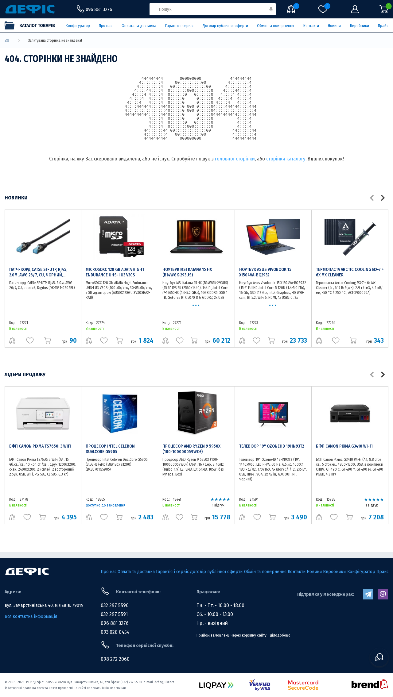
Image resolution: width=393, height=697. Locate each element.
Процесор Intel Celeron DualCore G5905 (110, 449)
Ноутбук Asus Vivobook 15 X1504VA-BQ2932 (265, 272)
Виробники (359, 25)
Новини (334, 25)
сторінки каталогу (285, 159)
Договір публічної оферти (225, 25)
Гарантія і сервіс (179, 25)
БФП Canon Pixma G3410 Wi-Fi (344, 446)
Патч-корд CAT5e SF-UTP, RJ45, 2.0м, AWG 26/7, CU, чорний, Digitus (38, 275)
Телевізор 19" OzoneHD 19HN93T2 (271, 446)
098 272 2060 (115, 659)
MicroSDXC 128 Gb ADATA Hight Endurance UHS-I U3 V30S (115, 272)
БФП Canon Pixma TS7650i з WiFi (40, 446)
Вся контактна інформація (31, 616)
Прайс (383, 25)
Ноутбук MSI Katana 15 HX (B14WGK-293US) (187, 272)
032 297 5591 (114, 614)
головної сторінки (235, 159)
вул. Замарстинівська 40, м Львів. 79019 (44, 605)
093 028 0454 (115, 632)
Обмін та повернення (275, 25)
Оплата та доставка (139, 25)
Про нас (105, 25)
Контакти (311, 25)
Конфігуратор (78, 25)
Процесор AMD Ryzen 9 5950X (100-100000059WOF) (191, 449)
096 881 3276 (115, 623)
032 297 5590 (115, 605)
